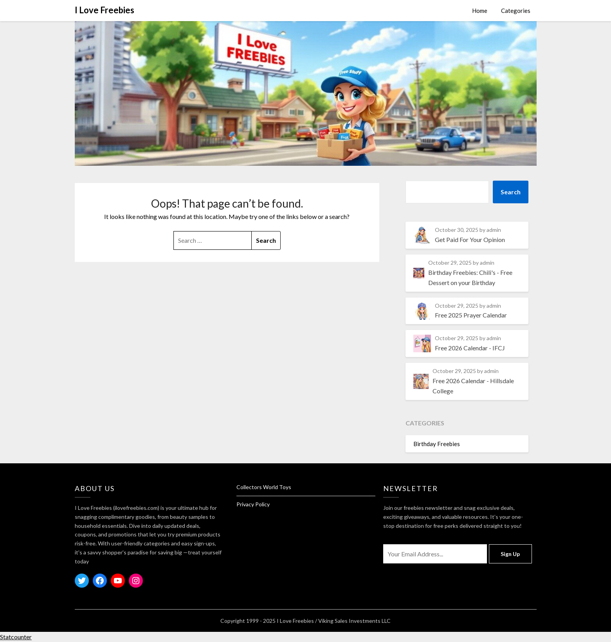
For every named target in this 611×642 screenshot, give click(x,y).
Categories (515, 10)
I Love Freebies (104, 10)
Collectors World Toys (263, 487)
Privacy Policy (253, 504)
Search (511, 191)
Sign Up (510, 554)
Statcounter (16, 636)
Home (479, 10)
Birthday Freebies (436, 443)
